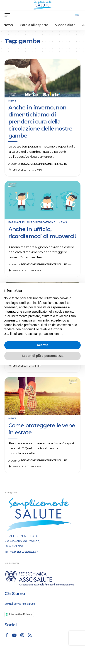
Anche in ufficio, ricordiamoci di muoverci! (42, 232)
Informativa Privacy (20, 614)
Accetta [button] (42, 345)
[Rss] (30, 635)
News (12, 100)
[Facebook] (7, 635)
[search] (77, 15)
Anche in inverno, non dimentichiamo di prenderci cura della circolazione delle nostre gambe (40, 121)
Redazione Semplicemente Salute (44, 163)
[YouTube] (14, 635)
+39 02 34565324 (24, 552)
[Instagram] (22, 635)
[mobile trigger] (8, 15)
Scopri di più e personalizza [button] (42, 356)
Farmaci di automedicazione (31, 222)
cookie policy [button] (64, 311)
